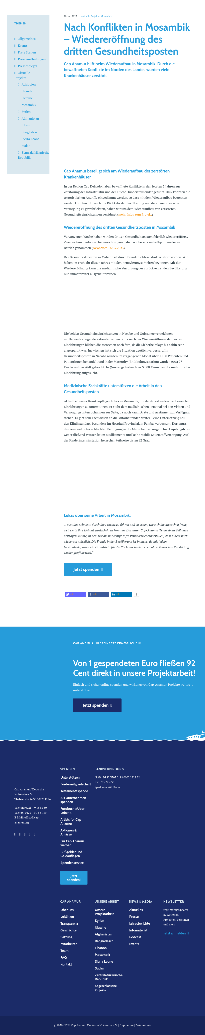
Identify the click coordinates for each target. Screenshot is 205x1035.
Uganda (27, 91)
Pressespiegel (27, 66)
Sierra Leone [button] (104, 961)
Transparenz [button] (69, 923)
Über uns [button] (67, 910)
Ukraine (27, 98)
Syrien (26, 111)
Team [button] (64, 951)
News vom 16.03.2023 (108, 248)
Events (23, 45)
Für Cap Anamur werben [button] (72, 843)
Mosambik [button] (102, 955)
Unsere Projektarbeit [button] (104, 912)
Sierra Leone (30, 139)
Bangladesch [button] (104, 941)
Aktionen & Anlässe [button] (68, 832)
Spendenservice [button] (72, 863)
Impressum (127, 1025)
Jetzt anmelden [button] (176, 933)
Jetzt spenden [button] (88, 569)
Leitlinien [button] (67, 917)
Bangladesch (30, 132)
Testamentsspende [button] (74, 791)
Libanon (27, 125)
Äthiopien (29, 84)
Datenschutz (143, 1025)
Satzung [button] (66, 937)
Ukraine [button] (100, 927)
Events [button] (134, 944)
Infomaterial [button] (138, 930)
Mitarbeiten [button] (68, 944)
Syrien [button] (99, 921)
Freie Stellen (27, 52)
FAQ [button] (63, 957)
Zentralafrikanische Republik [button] (109, 977)
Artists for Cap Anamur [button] (71, 821)
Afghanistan (30, 118)
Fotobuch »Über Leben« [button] (72, 811)
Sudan (26, 145)
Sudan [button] (99, 968)
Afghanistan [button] (103, 934)
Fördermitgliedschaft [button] (75, 784)
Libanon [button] (101, 948)
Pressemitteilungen (32, 59)
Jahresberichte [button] (139, 923)
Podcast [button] (135, 937)
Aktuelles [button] (136, 910)
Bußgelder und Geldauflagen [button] (71, 854)
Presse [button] (134, 917)
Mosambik (29, 105)
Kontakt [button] (66, 964)
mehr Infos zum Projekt (135, 214)
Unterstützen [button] (70, 777)
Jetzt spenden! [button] (73, 878)
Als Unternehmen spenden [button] (73, 800)
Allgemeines (27, 38)
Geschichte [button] (68, 930)
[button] (75, 594)
